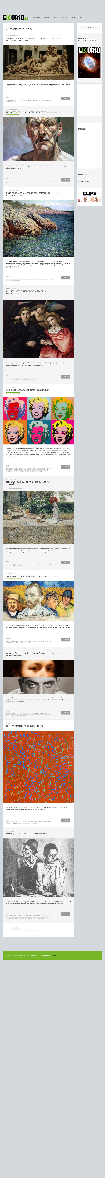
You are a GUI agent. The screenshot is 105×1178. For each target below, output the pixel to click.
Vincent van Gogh (26, 642)
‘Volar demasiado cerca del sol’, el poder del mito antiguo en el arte (26, 39)
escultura (36, 100)
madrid (51, 279)
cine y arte (30, 641)
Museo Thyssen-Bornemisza (42, 917)
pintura (14, 101)
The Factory (22, 471)
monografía (38, 181)
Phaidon (8, 101)
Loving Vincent (10, 642)
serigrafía (9, 471)
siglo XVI (30, 379)
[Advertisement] (52, 6)
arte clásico (10, 100)
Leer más (66, 98)
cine (7, 713)
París (16, 918)
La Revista (55, 17)
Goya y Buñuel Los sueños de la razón (31, 713)
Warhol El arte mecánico (34, 471)
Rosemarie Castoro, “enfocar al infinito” (24, 726)
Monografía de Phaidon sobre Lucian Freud (26, 112)
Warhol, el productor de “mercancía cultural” (27, 390)
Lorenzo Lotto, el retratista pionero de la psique (26, 292)
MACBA (36, 821)
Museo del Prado (37, 378)
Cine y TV (8, 638)
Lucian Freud (30, 181)
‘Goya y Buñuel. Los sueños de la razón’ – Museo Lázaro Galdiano (27, 654)
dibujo (35, 915)
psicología (9, 379)
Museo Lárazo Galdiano (13, 715)
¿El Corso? (36, 17)
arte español (10, 564)
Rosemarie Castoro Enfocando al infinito (24, 823)
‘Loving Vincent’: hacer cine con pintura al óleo (28, 576)
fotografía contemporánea (29, 279)
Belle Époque (28, 915)
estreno (37, 641)
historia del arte (46, 100)
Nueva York (33, 469)
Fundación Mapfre (33, 564)
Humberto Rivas (43, 279)
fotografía (16, 279)
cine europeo (15, 641)
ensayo (30, 100)
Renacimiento (17, 379)
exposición (18, 378)
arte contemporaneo (21, 100)
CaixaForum (39, 468)
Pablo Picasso (10, 918)
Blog (73, 17)
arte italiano (10, 378)
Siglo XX (8, 182)
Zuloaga (25, 565)
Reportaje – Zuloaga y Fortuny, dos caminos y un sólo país (28, 483)
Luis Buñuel (47, 713)
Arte (7, 97)
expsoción (13, 713)
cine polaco (23, 641)
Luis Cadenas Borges (56, 112)
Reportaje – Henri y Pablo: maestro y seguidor (27, 834)
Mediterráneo (10, 280)
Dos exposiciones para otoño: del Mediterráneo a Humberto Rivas (28, 194)
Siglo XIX (27, 918)
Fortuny (24, 564)
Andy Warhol (10, 468)
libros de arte (21, 181)
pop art (45, 469)
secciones (65, 17)
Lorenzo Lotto (26, 378)
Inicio (7, 27)
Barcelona (9, 279)
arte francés (19, 915)
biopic (8, 641)
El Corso (58, 38)
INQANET (54, 955)
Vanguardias (40, 918)
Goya (18, 713)
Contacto (82, 17)
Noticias (46, 17)
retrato (24, 379)
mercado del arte (24, 469)
